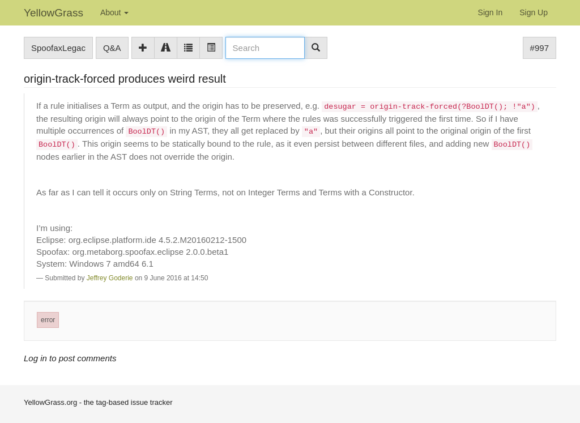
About (114, 12)
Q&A (112, 48)
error (48, 320)
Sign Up (533, 12)
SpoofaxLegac (58, 48)
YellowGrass (53, 13)
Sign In (490, 12)
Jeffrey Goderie (110, 278)
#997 (539, 48)
